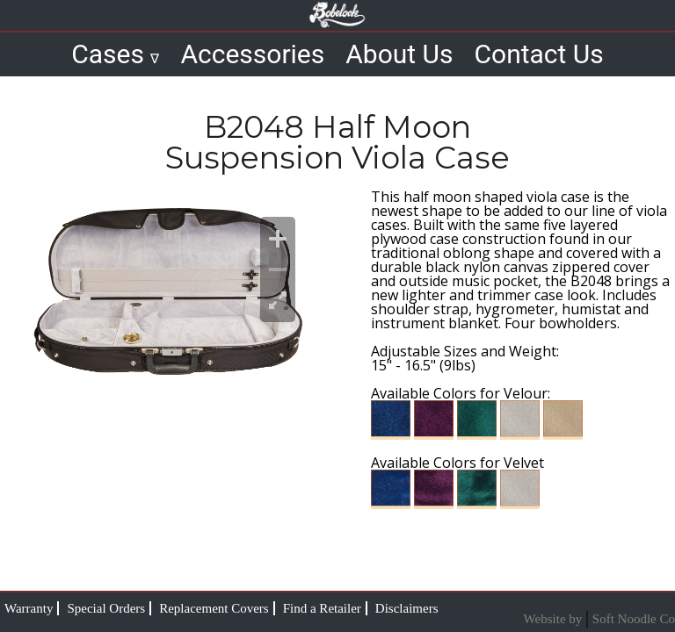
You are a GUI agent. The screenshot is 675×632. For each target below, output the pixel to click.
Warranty (28, 608)
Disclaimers (407, 608)
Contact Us (539, 54)
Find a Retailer (322, 608)
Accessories (252, 54)
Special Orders (106, 608)
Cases (115, 54)
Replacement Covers (214, 608)
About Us (399, 54)
